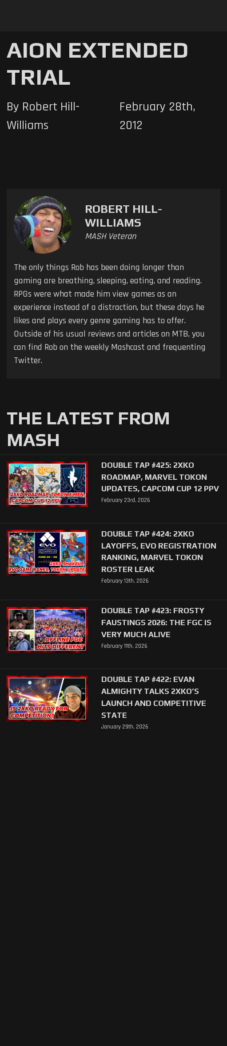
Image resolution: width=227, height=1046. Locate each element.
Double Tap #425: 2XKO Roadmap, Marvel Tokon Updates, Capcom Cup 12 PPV (160, 477)
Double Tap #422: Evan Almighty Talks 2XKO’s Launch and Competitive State (153, 696)
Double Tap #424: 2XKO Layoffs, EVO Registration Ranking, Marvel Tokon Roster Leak (158, 551)
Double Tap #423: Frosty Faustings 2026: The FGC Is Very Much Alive (156, 622)
